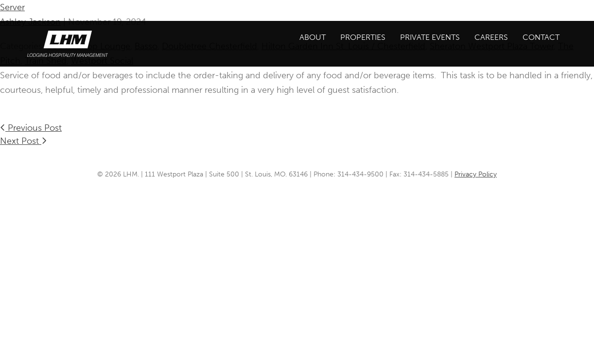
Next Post (23, 141)
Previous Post (31, 127)
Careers (491, 37)
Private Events (430, 37)
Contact (541, 37)
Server (12, 7)
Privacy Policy (475, 174)
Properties (362, 37)
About (312, 37)
